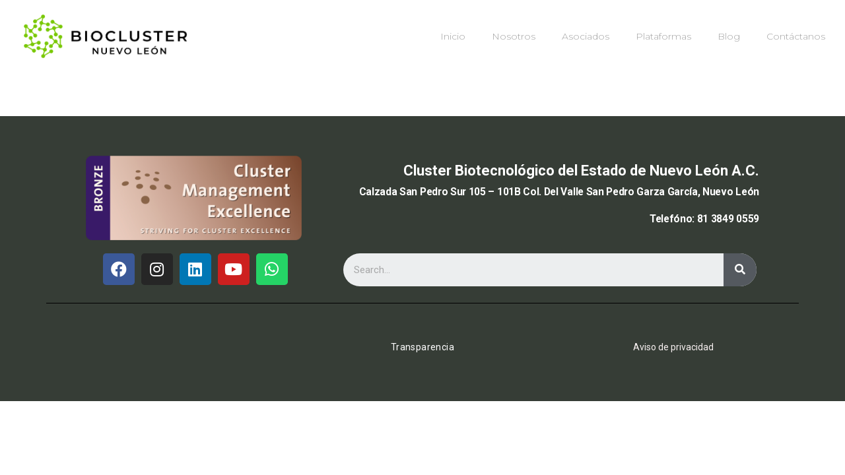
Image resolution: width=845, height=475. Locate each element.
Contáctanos (795, 36)
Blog (729, 36)
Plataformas (663, 36)
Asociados (585, 36)
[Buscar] (740, 269)
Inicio (452, 36)
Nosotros (513, 36)
